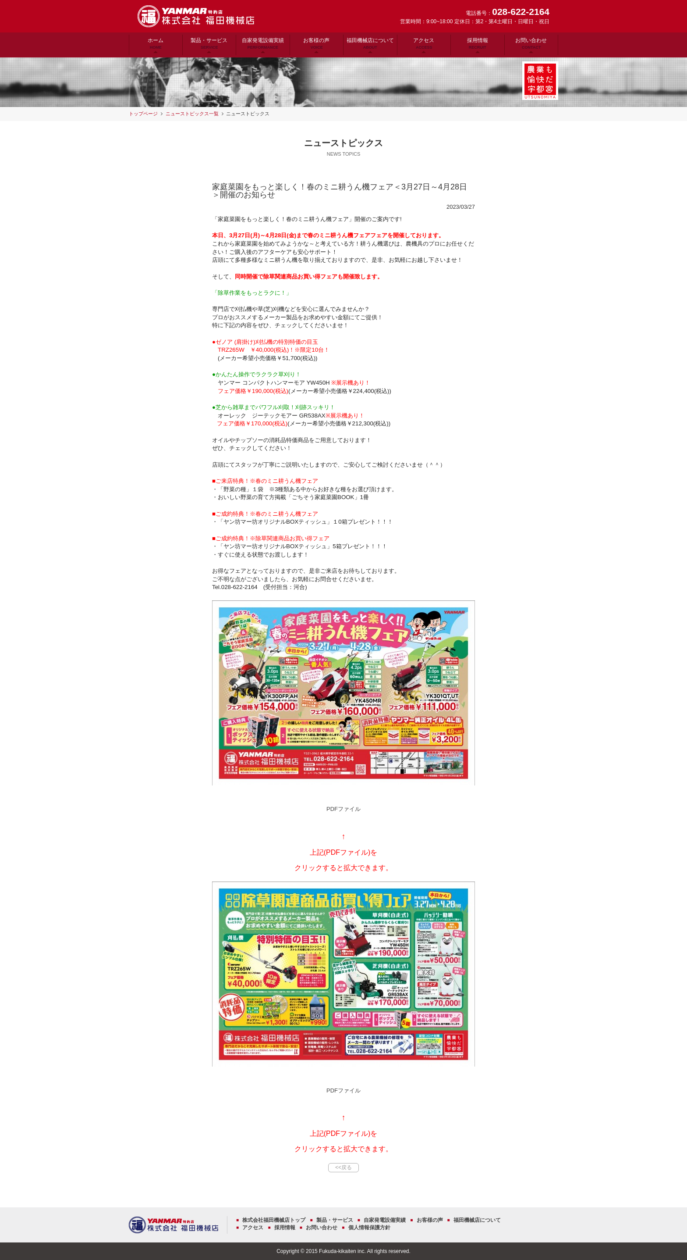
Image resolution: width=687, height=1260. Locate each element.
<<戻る (343, 1167)
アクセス (424, 43)
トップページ (143, 113)
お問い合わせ (531, 43)
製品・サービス (209, 43)
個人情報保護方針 (369, 1227)
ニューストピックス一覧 (192, 113)
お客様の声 (316, 43)
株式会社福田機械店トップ (273, 1220)
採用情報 (477, 43)
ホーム (155, 43)
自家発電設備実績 (263, 43)
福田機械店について (370, 43)
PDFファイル (343, 809)
